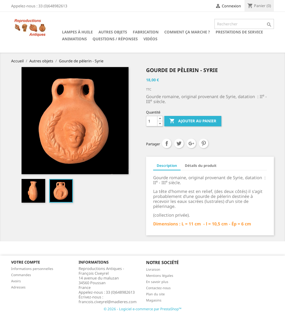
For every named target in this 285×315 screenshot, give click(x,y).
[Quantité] (151, 121)
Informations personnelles (32, 268)
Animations (74, 38)
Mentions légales (159, 275)
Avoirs (16, 281)
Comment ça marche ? (187, 32)
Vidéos (150, 38)
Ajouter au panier (192, 121)
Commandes (21, 275)
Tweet (179, 143)
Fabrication (146, 32)
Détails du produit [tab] (201, 165)
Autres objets (112, 32)
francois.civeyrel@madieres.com (108, 301)
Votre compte (25, 262)
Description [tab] (167, 165)
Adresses (18, 287)
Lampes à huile (77, 32)
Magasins (153, 300)
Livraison (153, 269)
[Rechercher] (244, 24)
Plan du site (155, 294)
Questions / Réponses (115, 38)
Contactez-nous (158, 288)
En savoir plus (157, 281)
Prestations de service (239, 32)
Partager (166, 143)
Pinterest (203, 143)
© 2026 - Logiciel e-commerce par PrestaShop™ (143, 308)
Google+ (191, 143)
